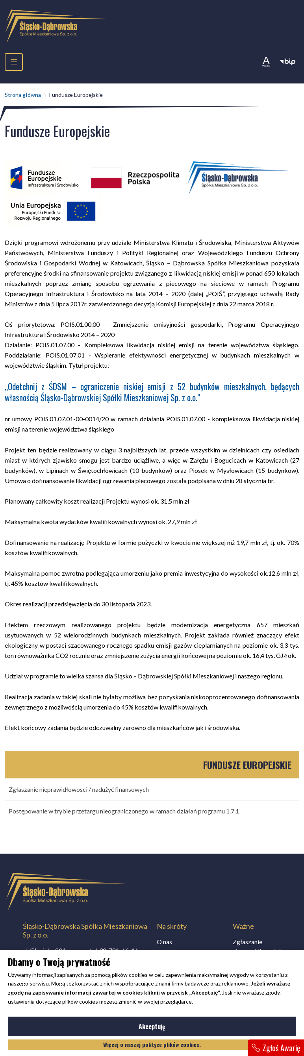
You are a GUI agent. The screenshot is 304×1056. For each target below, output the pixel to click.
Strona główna (23, 94)
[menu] (14, 62)
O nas (164, 941)
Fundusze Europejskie (247, 765)
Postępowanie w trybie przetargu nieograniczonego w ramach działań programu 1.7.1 (124, 811)
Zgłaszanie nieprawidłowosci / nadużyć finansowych (79, 789)
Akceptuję (176, 1028)
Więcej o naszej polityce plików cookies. (152, 1044)
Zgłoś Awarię (276, 1048)
